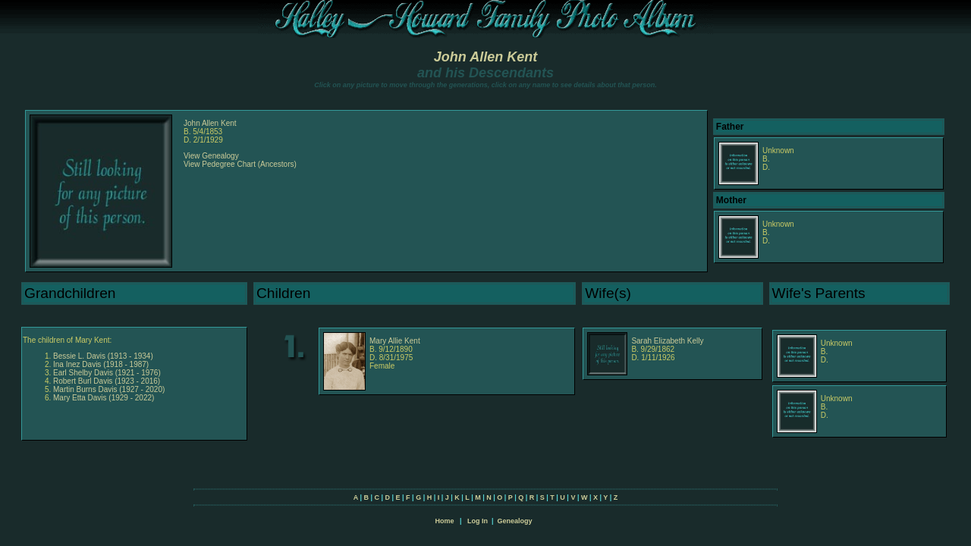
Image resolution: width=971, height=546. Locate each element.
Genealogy (515, 521)
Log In (477, 521)
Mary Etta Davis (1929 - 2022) (103, 398)
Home (444, 521)
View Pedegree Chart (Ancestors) (240, 164)
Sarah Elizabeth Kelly (667, 341)
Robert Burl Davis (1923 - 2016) (106, 381)
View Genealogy (211, 156)
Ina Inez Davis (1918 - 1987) (101, 364)
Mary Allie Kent (394, 341)
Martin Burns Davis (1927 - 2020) (109, 389)
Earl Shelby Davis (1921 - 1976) (107, 373)
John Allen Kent (485, 56)
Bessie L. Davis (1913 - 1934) (103, 356)
